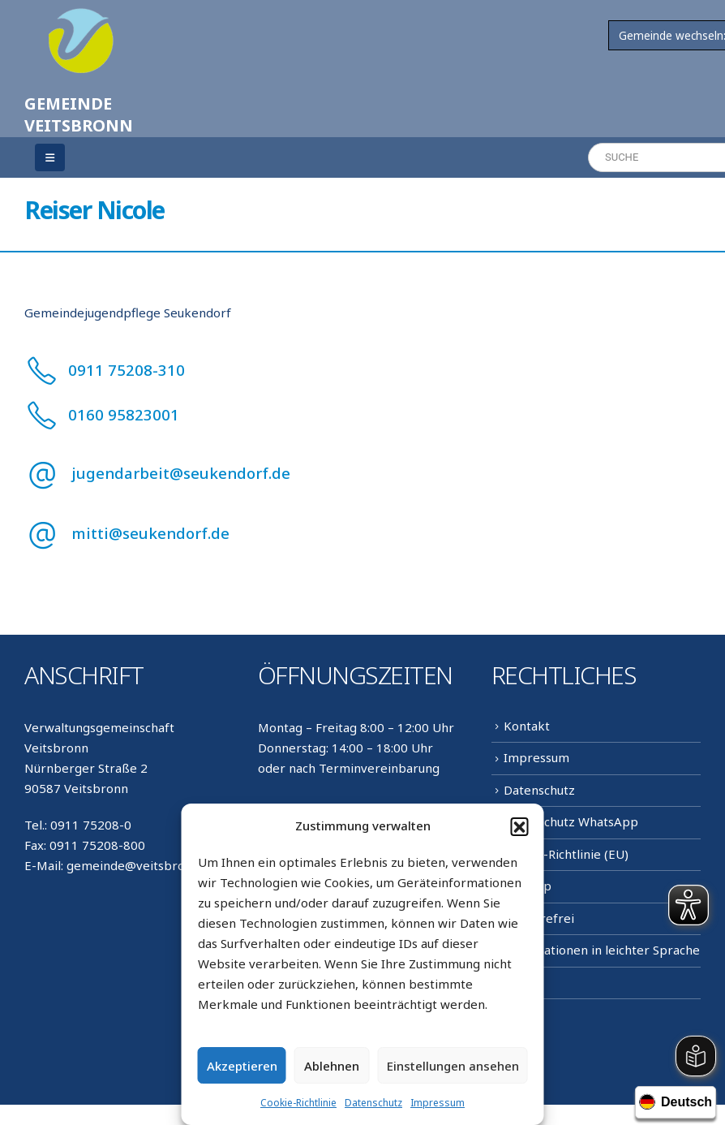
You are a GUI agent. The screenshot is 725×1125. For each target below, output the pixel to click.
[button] (520, 826)
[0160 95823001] (362, 414)
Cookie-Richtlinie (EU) (566, 854)
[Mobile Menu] (50, 157)
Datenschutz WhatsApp (571, 821)
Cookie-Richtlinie (298, 1103)
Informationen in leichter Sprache (602, 950)
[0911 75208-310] (362, 370)
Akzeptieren (242, 1066)
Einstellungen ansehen (453, 1066)
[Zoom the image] (81, 18)
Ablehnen (331, 1066)
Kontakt (527, 726)
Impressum (437, 1103)
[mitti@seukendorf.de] (362, 533)
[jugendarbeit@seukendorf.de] (362, 473)
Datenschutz (373, 1103)
